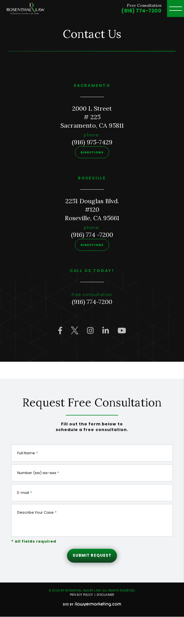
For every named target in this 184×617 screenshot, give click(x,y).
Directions (92, 152)
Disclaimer (105, 595)
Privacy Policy (81, 595)
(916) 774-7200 (141, 10)
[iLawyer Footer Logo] (92, 604)
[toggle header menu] (175, 8)
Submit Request (92, 555)
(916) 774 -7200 (92, 235)
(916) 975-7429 (92, 142)
